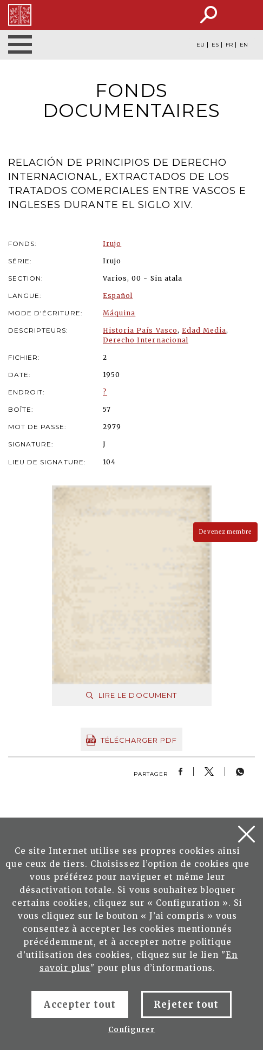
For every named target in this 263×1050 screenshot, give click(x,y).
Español (118, 295)
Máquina (119, 313)
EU (200, 45)
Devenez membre (225, 531)
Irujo (112, 243)
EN (244, 45)
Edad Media (204, 330)
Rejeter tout (186, 1004)
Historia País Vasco (140, 330)
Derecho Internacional (145, 340)
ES (215, 45)
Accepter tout (80, 1004)
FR (229, 45)
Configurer (131, 1029)
